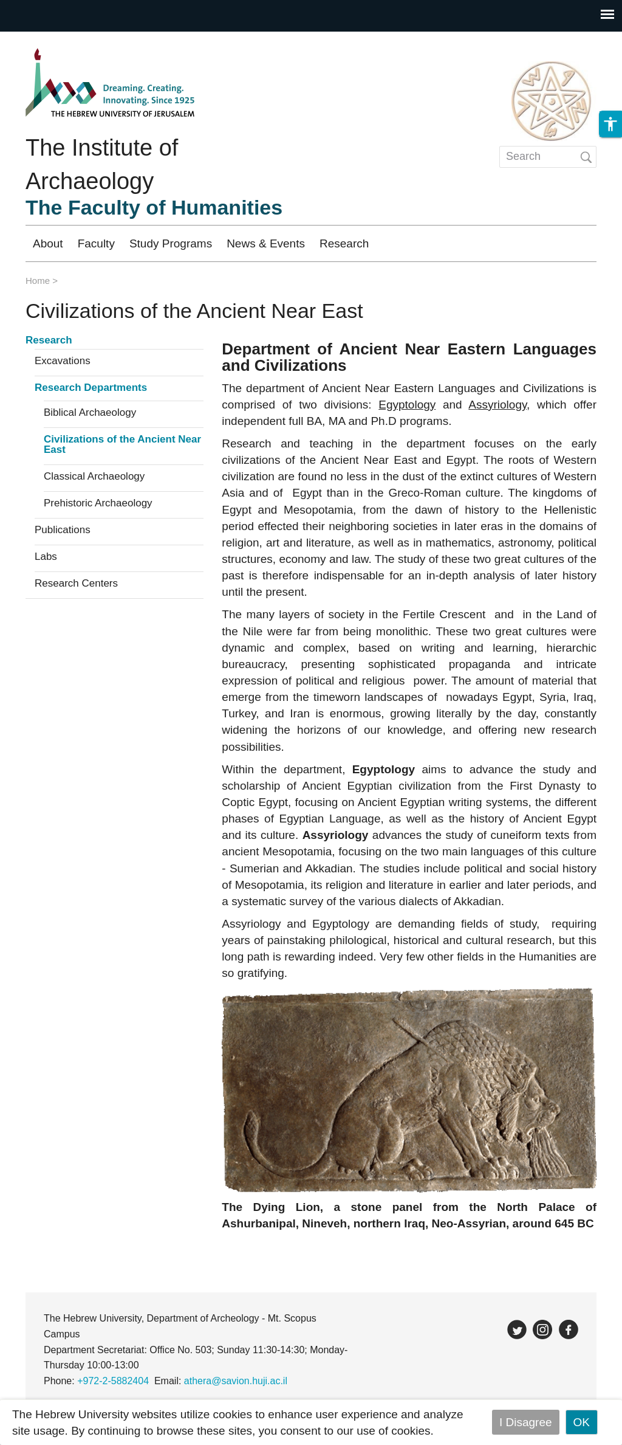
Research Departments (91, 387)
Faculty (96, 243)
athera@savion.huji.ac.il (235, 1381)
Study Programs (170, 243)
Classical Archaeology (94, 476)
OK (581, 1422)
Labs (46, 556)
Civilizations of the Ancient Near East (122, 444)
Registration (494, 243)
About (48, 243)
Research (344, 243)
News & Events (266, 243)
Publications (63, 530)
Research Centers (76, 583)
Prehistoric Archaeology (98, 503)
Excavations (63, 361)
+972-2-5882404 (113, 1381)
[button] (610, 129)
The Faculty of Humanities (154, 207)
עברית (568, 243)
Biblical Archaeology (90, 412)
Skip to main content (52, 39)
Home (38, 280)
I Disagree (525, 1422)
